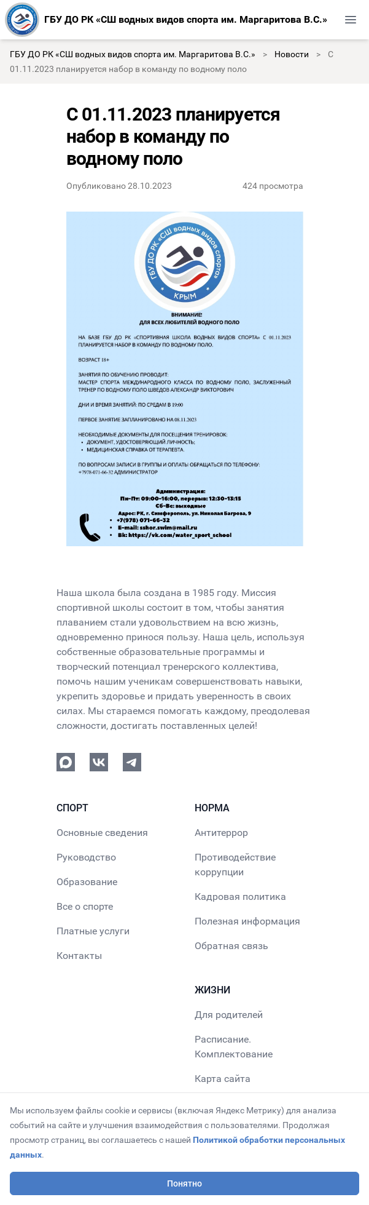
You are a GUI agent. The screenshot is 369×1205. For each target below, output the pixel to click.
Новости (291, 54)
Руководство (86, 857)
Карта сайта (223, 1078)
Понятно (184, 1183)
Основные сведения (102, 832)
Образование (86, 882)
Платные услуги (93, 931)
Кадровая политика (240, 896)
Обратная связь (231, 946)
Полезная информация (247, 921)
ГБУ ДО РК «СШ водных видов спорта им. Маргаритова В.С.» (132, 54)
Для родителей (229, 1014)
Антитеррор (221, 832)
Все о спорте (84, 906)
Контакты (79, 955)
